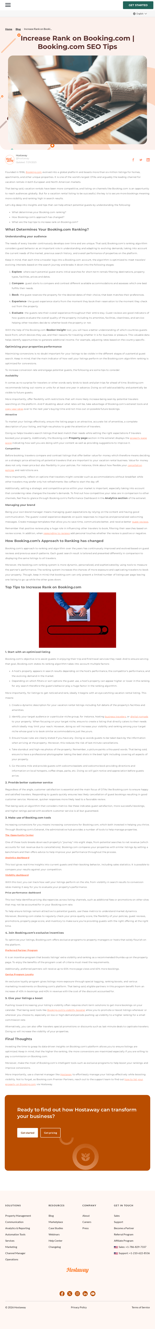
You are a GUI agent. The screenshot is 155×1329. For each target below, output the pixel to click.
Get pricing (50, 1133)
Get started (138, 5)
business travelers (115, 717)
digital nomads (139, 717)
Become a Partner (124, 1228)
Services (9, 1240)
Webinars (54, 1234)
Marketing (11, 1246)
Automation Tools (15, 1234)
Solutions (13, 1205)
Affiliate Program (123, 1240)
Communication (14, 1221)
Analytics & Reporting (17, 1228)
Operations (11, 1259)
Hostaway (66, 1074)
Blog (51, 1215)
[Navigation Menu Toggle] (8, 5)
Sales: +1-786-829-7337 (130, 1246)
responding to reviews (57, 533)
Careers (86, 1221)
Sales (117, 1215)
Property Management (18, 1215)
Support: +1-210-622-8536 (132, 1253)
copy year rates (14, 409)
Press (85, 1228)
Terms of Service (141, 1307)
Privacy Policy (79, 1307)
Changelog (55, 1246)
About (86, 1215)
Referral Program (123, 1234)
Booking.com (34, 172)
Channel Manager (15, 1253)
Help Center (55, 1240)
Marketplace (56, 1221)
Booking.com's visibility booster (66, 1010)
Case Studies (56, 1228)
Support (118, 1221)
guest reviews (140, 522)
